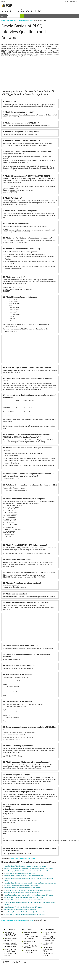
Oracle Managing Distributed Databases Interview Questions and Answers (28, 871)
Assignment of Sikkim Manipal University (48, 949)
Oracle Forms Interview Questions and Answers (19, 873)
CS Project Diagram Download (49, 933)
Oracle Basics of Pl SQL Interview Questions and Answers (22, 907)
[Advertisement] (30, 74)
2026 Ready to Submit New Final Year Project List (10, 934)
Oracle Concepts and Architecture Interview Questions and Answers (26, 912)
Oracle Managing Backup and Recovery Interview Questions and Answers (27, 890)
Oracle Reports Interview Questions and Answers (19, 909)
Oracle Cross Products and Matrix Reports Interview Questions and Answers (28, 868)
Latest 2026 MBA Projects (10, 954)
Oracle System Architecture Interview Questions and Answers (23, 897)
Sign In (3, 1)
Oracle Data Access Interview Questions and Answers (21, 885)
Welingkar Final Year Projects (30, 933)
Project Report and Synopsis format (11, 950)
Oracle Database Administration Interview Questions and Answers (25, 866)
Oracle (32, 20)
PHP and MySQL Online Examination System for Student (49, 938)
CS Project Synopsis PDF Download (30, 951)
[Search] (13, 16)
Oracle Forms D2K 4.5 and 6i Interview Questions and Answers (24, 914)
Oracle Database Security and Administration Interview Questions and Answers (29, 883)
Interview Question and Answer (17, 20)
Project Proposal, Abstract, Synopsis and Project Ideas (11, 944)
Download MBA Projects (48, 944)
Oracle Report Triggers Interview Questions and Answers (22, 888)
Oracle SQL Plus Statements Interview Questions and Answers (24, 900)
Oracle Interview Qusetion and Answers (23, 858)
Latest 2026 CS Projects (48, 954)
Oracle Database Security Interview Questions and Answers (23, 876)
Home (3, 20)
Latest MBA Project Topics (30, 942)
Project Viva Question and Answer (31, 947)
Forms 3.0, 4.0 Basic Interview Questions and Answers (21, 893)
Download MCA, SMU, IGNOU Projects (31, 938)
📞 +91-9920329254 (70, 1)
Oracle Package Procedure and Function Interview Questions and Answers (28, 895)
